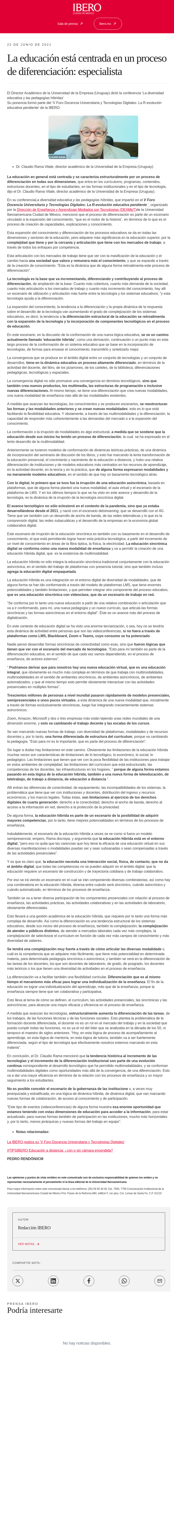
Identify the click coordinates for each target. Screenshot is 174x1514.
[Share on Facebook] (89, 1281)
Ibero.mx (107, 24)
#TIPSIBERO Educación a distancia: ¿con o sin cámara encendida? (60, 1150)
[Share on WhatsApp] (124, 1281)
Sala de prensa (70, 24)
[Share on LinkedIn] (53, 1281)
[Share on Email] (159, 1281)
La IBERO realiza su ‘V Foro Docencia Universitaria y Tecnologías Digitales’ (66, 1142)
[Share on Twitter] (17, 1281)
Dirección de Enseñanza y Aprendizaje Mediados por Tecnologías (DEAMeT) (76, 210)
